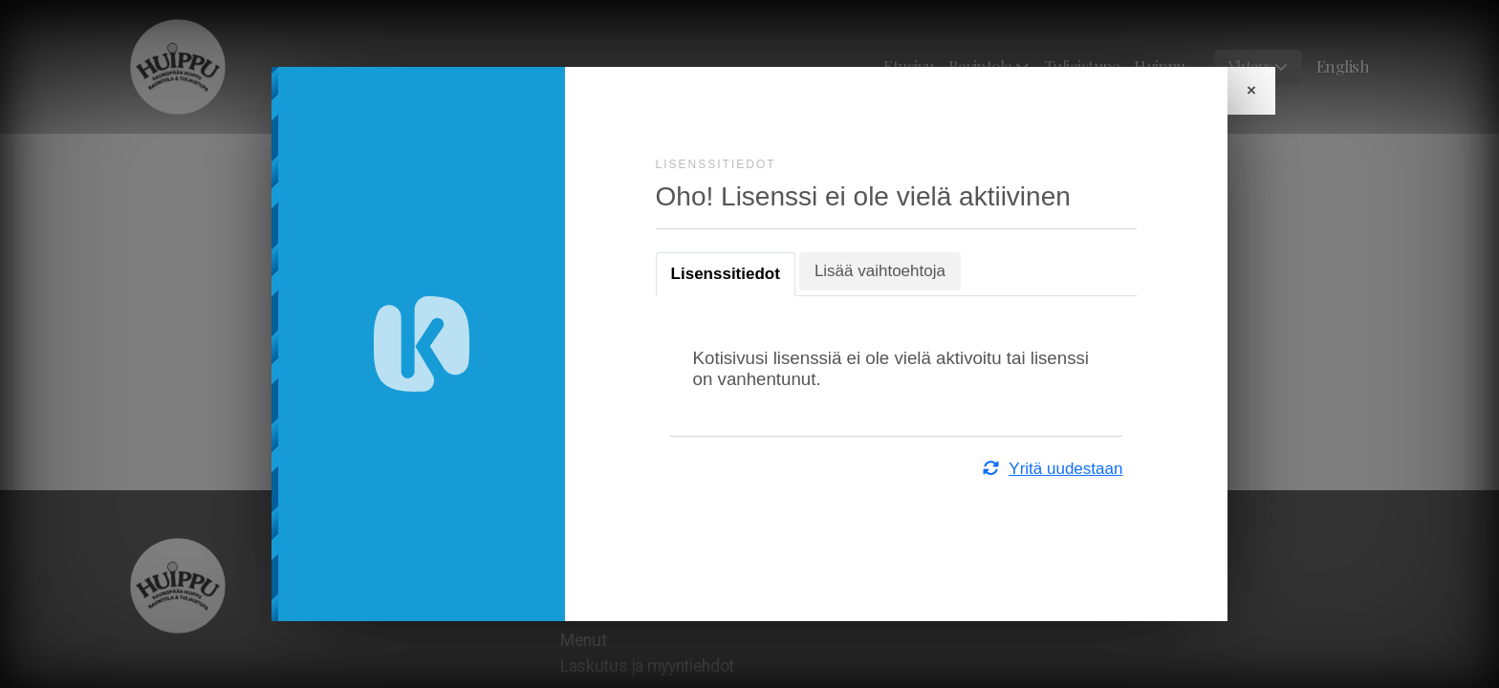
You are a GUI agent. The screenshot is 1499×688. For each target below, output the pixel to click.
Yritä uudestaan (1047, 469)
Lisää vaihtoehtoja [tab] (884, 271)
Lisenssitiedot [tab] (730, 274)
